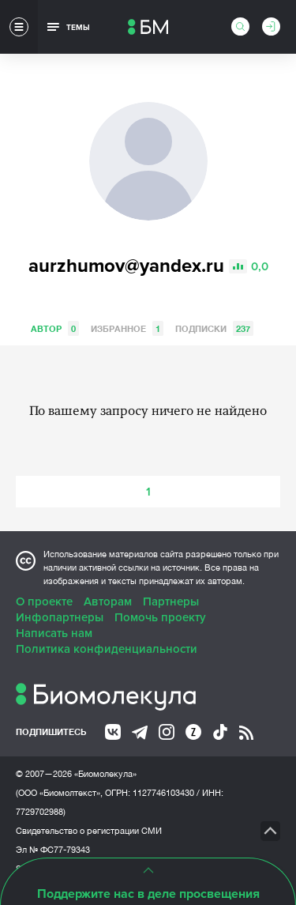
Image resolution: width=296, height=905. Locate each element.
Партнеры (171, 601)
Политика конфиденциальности (106, 649)
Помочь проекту (160, 617)
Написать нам (54, 633)
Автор (55, 328)
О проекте (44, 601)
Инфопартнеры (59, 617)
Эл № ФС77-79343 (53, 849)
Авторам (108, 601)
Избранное (127, 328)
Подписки (214, 328)
